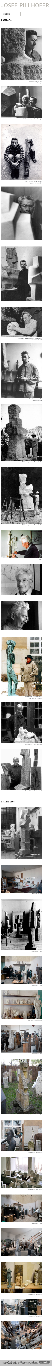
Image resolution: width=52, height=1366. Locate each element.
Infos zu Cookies (32, 1363)
